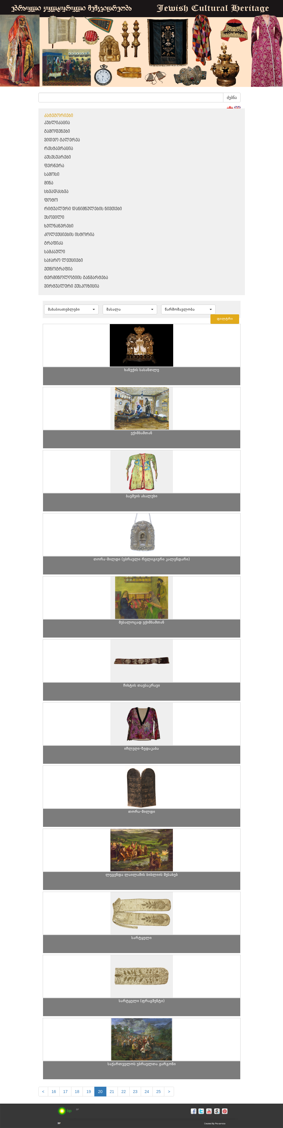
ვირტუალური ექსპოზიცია (71, 286)
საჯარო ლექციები (63, 260)
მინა (48, 183)
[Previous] (43, 1091)
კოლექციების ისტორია (69, 234)
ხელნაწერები (58, 226)
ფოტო (51, 200)
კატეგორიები (58, 115)
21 (112, 1091)
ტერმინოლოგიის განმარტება (76, 277)
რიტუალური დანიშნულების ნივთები (83, 208)
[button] (71, 309)
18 (77, 1091)
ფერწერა (54, 165)
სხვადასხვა (56, 191)
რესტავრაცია (58, 148)
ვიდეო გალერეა (62, 140)
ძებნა (232, 97)
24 (147, 1091)
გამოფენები (57, 131)
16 (54, 1091)
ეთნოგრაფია (58, 269)
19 (88, 1091)
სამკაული (54, 252)
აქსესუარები (57, 157)
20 (100, 1091)
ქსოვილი (54, 217)
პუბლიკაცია (57, 122)
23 (135, 1091)
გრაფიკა (53, 243)
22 (123, 1091)
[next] (169, 1091)
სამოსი (51, 174)
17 (65, 1091)
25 (158, 1091)
